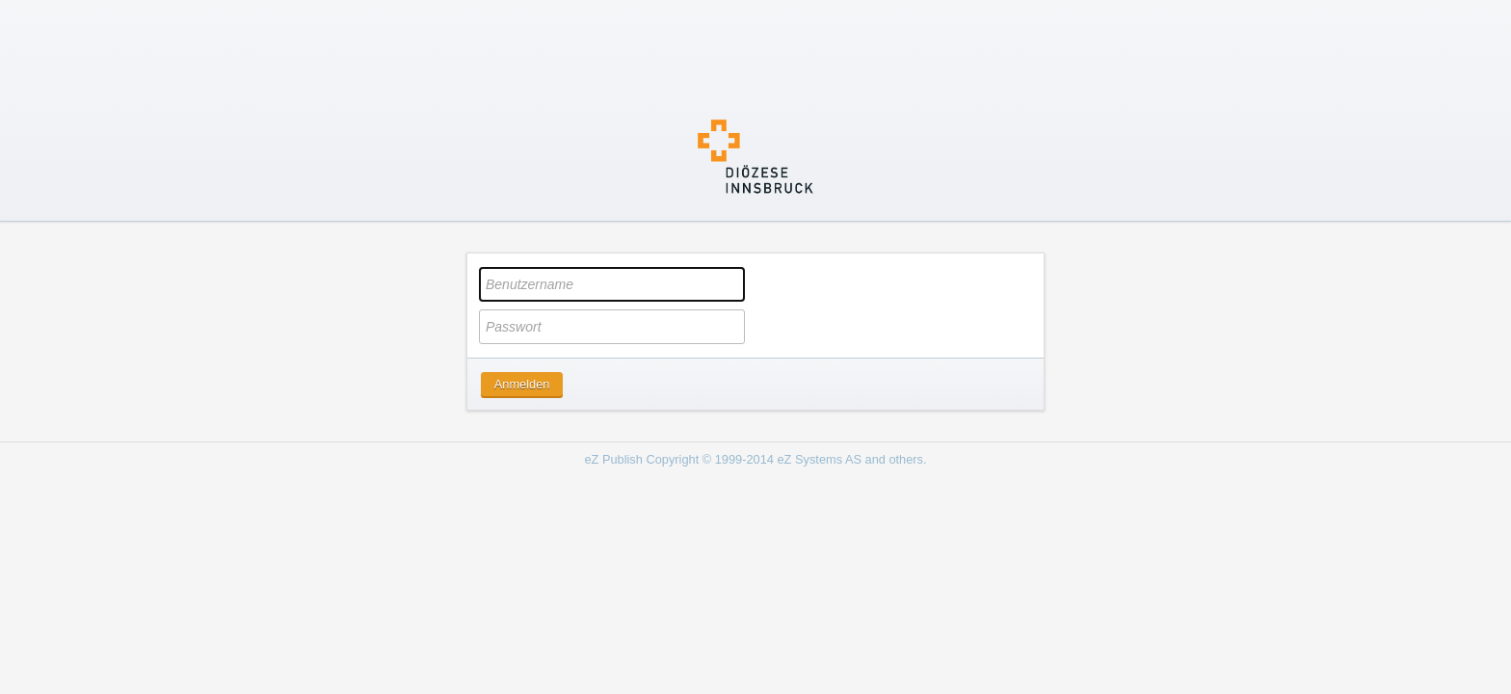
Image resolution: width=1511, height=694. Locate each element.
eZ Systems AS (820, 459)
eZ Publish (613, 459)
